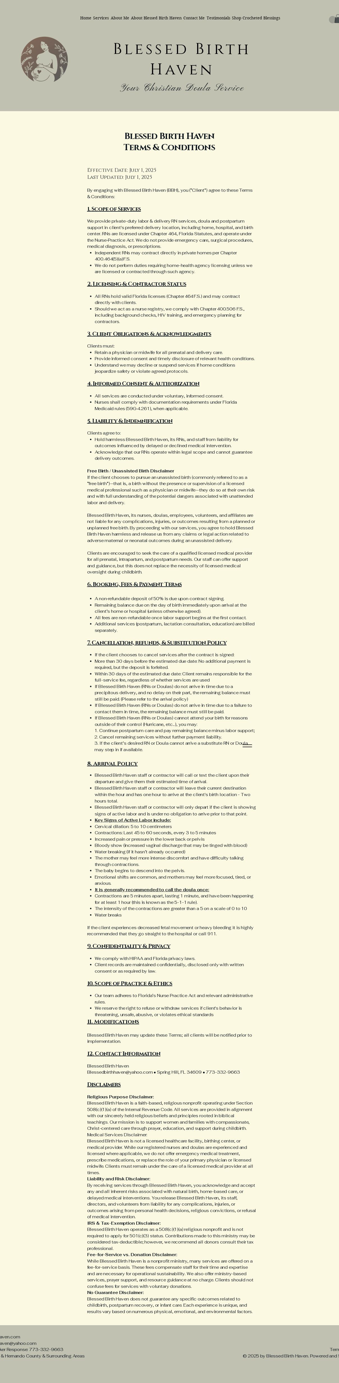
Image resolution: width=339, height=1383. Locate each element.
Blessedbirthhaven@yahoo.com (120, 1072)
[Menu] (247, 746)
